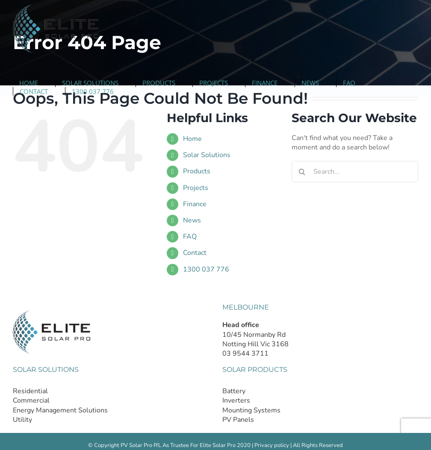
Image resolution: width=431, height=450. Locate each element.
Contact (195, 252)
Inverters (236, 400)
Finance (195, 204)
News (192, 220)
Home (192, 138)
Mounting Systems (251, 410)
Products (196, 171)
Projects (195, 188)
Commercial (31, 400)
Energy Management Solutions (60, 410)
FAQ (190, 236)
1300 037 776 (206, 269)
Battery (233, 391)
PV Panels (238, 419)
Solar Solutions (206, 155)
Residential (30, 391)
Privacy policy (271, 445)
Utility (22, 419)
